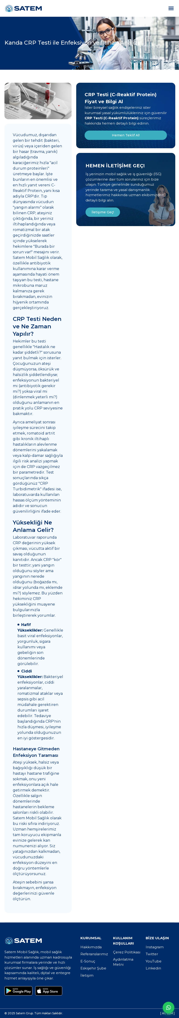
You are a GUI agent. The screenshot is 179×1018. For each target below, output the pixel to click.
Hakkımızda (91, 947)
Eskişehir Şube (93, 968)
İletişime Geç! (103, 212)
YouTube (154, 961)
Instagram (155, 947)
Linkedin (153, 968)
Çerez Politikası (126, 952)
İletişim (86, 975)
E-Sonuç (87, 961)
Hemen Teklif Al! (126, 135)
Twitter (152, 954)
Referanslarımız (94, 954)
